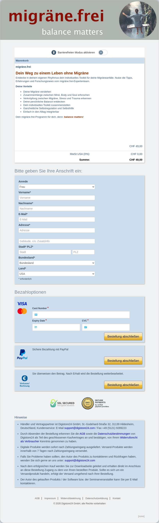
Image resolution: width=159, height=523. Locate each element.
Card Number (39, 308)
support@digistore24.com (79, 428)
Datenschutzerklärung (96, 498)
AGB (82, 433)
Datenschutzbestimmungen (114, 433)
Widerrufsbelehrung (71, 498)
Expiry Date (38, 320)
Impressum (50, 498)
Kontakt (116, 498)
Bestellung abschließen (123, 336)
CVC (84, 320)
